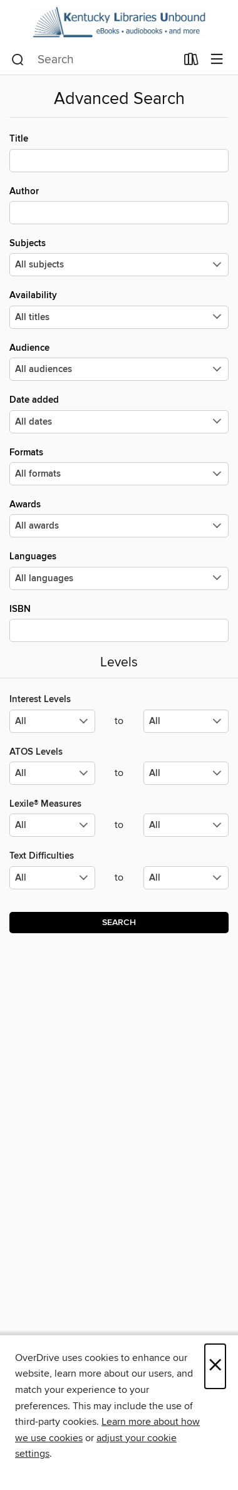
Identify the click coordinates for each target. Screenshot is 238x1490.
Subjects (119, 256)
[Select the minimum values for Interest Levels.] (52, 721)
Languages (119, 570)
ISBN (119, 622)
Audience (119, 361)
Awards (119, 518)
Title (119, 152)
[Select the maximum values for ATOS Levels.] (186, 773)
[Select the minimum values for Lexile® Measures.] (52, 825)
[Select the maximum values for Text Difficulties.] (186, 877)
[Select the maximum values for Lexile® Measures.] (186, 825)
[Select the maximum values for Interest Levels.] (186, 721)
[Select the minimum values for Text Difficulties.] (52, 877)
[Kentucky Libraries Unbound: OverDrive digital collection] (119, 22)
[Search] (17, 60)
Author (119, 204)
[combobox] (93, 60)
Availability (119, 308)
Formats (119, 466)
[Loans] (191, 62)
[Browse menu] (217, 59)
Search (119, 922)
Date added (119, 413)
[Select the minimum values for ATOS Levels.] (52, 773)
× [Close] (215, 1366)
